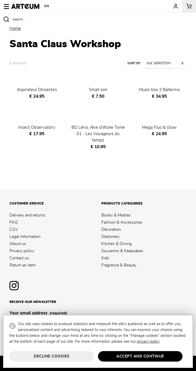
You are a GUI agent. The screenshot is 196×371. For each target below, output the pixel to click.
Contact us (19, 258)
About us (17, 244)
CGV (13, 229)
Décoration (111, 229)
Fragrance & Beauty (118, 265)
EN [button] (46, 6)
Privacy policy (21, 251)
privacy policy (148, 341)
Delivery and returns (27, 215)
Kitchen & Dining (116, 244)
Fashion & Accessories (121, 222)
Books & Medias (115, 215)
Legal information (25, 237)
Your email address (38, 313)
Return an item (22, 265)
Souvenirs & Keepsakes (122, 251)
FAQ (13, 222)
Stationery (110, 237)
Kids (105, 258)
